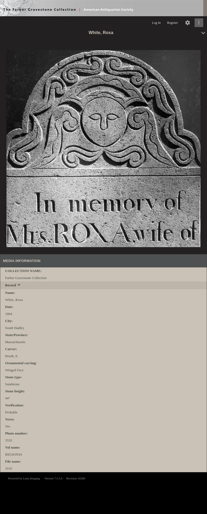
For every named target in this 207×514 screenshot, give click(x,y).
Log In (156, 23)
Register (172, 23)
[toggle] (19, 286)
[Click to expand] (199, 22)
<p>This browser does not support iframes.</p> (103, 492)
